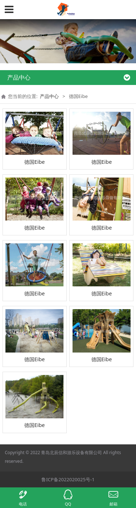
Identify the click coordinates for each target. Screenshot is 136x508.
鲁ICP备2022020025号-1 (67, 479)
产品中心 (49, 96)
